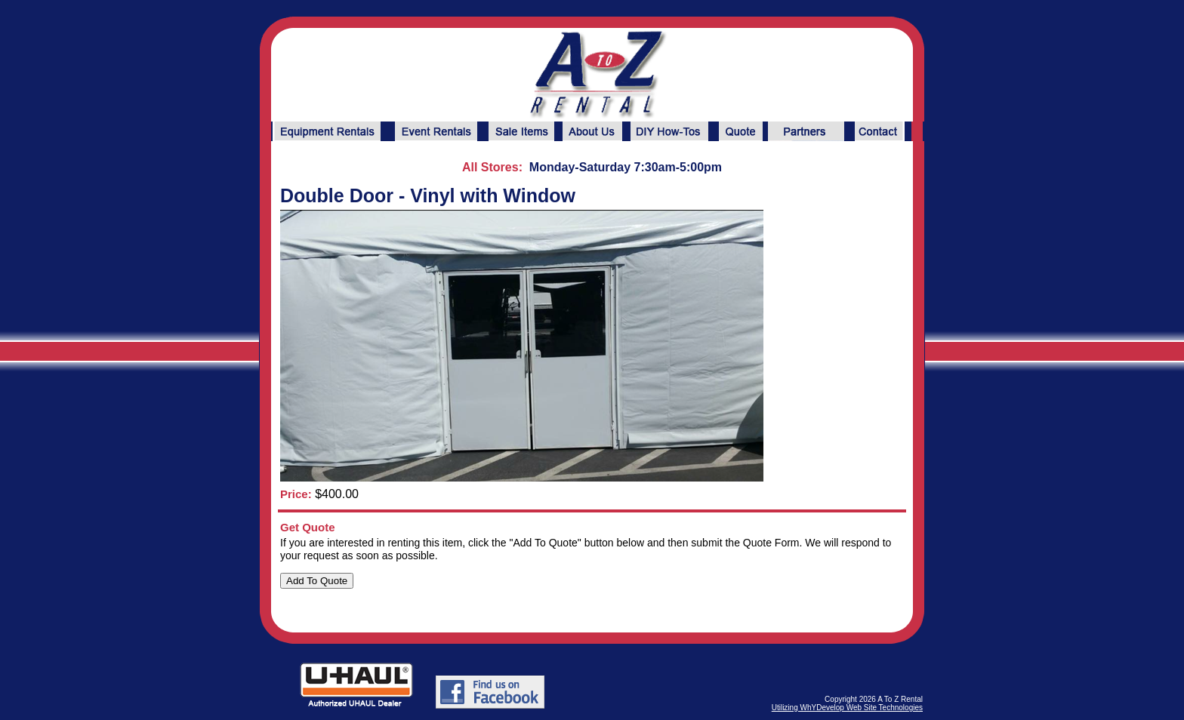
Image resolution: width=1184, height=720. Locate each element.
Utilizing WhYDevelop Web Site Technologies (847, 707)
